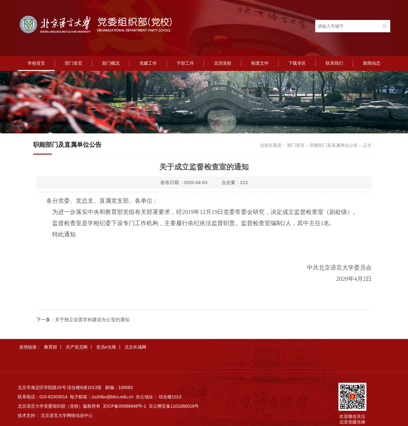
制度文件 (260, 63)
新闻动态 (371, 63)
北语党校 (222, 63)
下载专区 (297, 63)
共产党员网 (77, 347)
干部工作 (185, 63)
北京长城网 (135, 347)
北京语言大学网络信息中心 (67, 415)
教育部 (50, 347)
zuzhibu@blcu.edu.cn (112, 396)
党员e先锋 (106, 347)
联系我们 (334, 63)
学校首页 (36, 63)
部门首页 (73, 63)
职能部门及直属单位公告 (334, 145)
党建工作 (148, 63)
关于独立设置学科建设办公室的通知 (92, 319)
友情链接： (30, 347)
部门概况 (111, 63)
